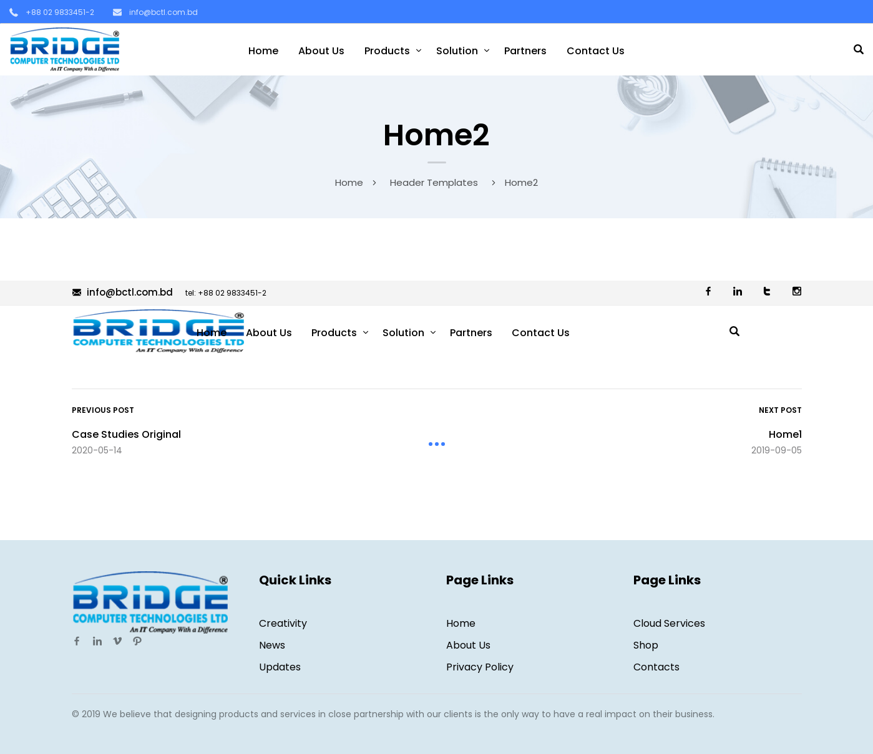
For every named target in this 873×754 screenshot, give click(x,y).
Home (263, 51)
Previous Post (103, 410)
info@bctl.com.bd (163, 12)
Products (387, 51)
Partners (525, 51)
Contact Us (596, 51)
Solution (457, 51)
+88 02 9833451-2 (60, 12)
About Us (321, 51)
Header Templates (434, 182)
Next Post (780, 410)
